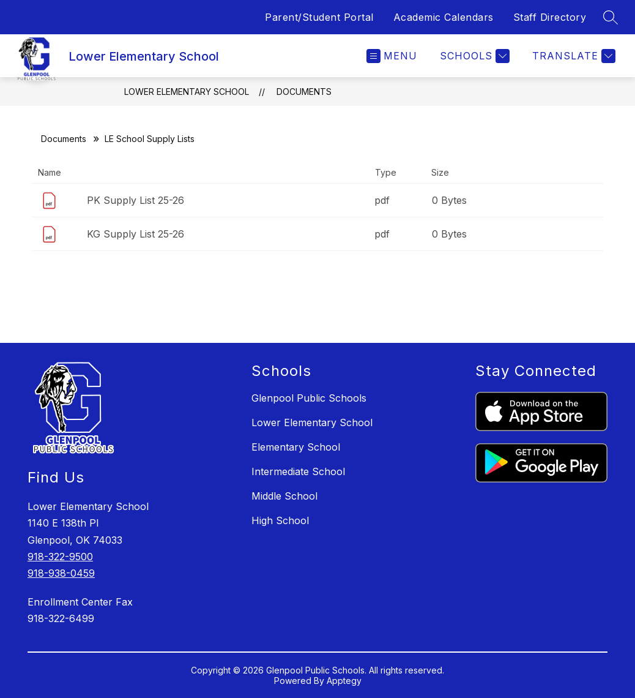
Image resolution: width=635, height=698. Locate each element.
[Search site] (610, 17)
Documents (304, 91)
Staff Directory (550, 17)
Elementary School (295, 447)
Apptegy (344, 680)
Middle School (284, 496)
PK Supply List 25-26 (135, 200)
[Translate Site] (572, 56)
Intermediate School (298, 471)
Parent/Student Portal (319, 17)
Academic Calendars (443, 17)
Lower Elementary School (186, 91)
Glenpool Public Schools (308, 398)
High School (280, 520)
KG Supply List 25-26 (135, 234)
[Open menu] (391, 56)
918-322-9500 (60, 556)
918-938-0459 (61, 573)
